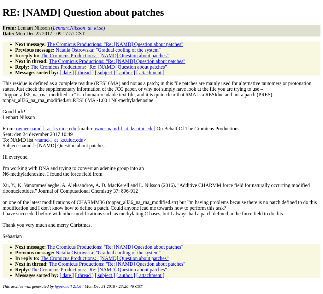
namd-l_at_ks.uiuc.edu (61, 140)
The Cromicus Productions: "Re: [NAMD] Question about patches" (115, 44)
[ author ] (125, 72)
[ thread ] (84, 72)
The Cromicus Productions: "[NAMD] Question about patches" (105, 55)
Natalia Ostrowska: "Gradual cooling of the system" (108, 50)
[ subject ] (105, 72)
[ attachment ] (150, 72)
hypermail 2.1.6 (68, 286)
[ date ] (67, 72)
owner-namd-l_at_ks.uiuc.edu (46, 128)
